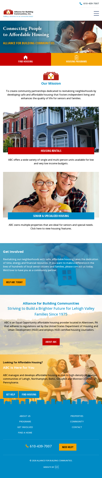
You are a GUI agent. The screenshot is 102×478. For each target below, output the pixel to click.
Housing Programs (76, 59)
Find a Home (25, 432)
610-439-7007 (91, 3)
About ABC (51, 342)
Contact (77, 427)
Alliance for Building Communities (18, 13)
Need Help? (67, 447)
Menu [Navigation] (96, 13)
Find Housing (25, 59)
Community (77, 421)
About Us (25, 416)
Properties (76, 416)
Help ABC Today (14, 282)
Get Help (10, 394)
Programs (25, 421)
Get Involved (25, 427)
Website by (51, 467)
